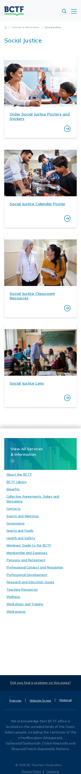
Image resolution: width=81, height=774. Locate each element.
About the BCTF (19, 474)
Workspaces (16, 612)
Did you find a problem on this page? (40, 682)
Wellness (13, 597)
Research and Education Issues (30, 582)
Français (15, 700)
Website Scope (40, 700)
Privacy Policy (31, 771)
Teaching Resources (22, 590)
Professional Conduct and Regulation (34, 567)
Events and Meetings (22, 516)
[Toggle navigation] (76, 13)
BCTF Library (16, 482)
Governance (15, 523)
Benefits (13, 489)
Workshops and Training (24, 604)
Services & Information (26, 27)
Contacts (13, 509)
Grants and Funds (20, 531)
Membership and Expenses (26, 553)
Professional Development (26, 575)
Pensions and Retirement (26, 560)
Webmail (65, 700)
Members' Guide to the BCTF (28, 545)
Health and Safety (20, 538)
